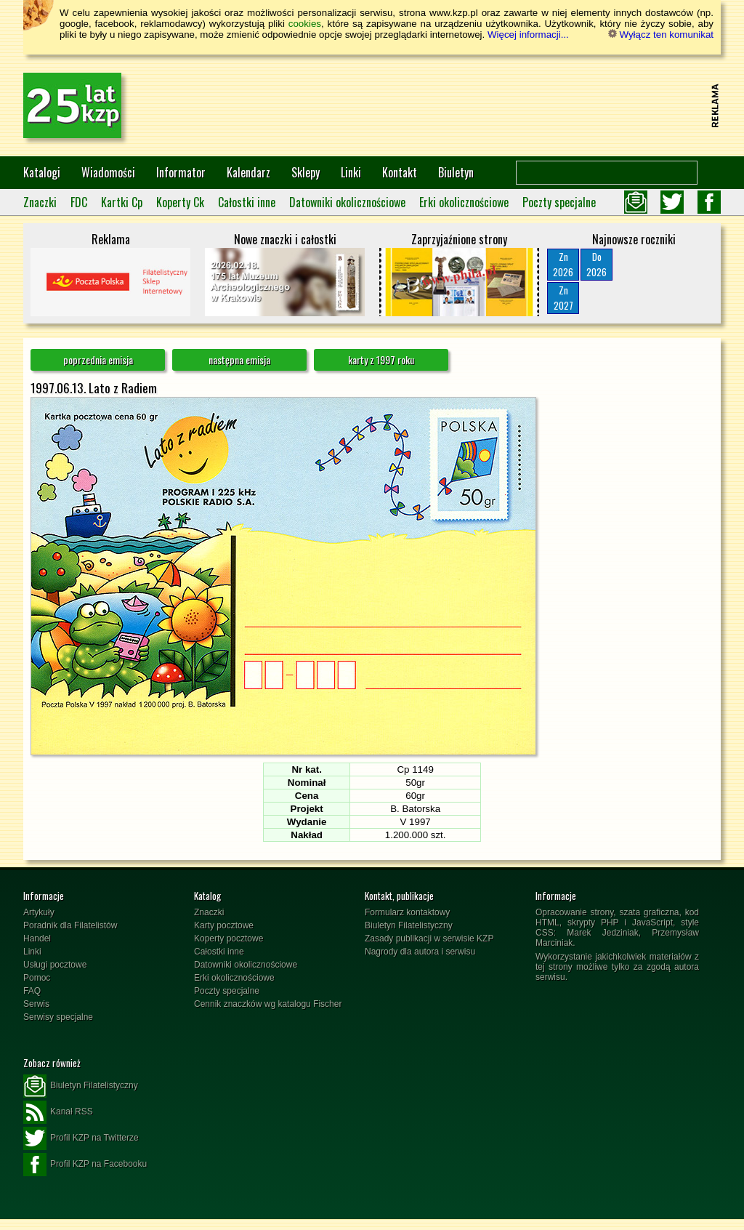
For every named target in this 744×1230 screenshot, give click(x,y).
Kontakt (399, 172)
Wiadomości (108, 172)
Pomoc (36, 978)
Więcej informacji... (528, 34)
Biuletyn (456, 172)
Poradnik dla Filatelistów (70, 925)
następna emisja (239, 359)
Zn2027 (563, 298)
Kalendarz (248, 172)
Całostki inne (246, 202)
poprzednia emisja (98, 359)
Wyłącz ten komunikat (660, 34)
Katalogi (41, 172)
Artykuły (38, 912)
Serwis (36, 1004)
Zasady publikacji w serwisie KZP (429, 938)
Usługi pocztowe (54, 965)
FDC (78, 202)
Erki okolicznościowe (464, 202)
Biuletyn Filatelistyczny (409, 925)
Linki (351, 172)
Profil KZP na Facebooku (85, 1164)
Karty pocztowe (224, 925)
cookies (304, 23)
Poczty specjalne (559, 202)
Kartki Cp (121, 202)
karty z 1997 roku (381, 359)
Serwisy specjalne (58, 1017)
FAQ (32, 991)
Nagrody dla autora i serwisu (420, 951)
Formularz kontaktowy (407, 912)
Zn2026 (563, 264)
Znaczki (40, 202)
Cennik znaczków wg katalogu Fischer (267, 1004)
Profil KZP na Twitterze (81, 1138)
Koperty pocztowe (228, 938)
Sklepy (305, 172)
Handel (37, 938)
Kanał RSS (58, 1112)
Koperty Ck (180, 202)
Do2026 (596, 264)
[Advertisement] (441, 105)
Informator (181, 172)
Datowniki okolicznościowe (347, 202)
